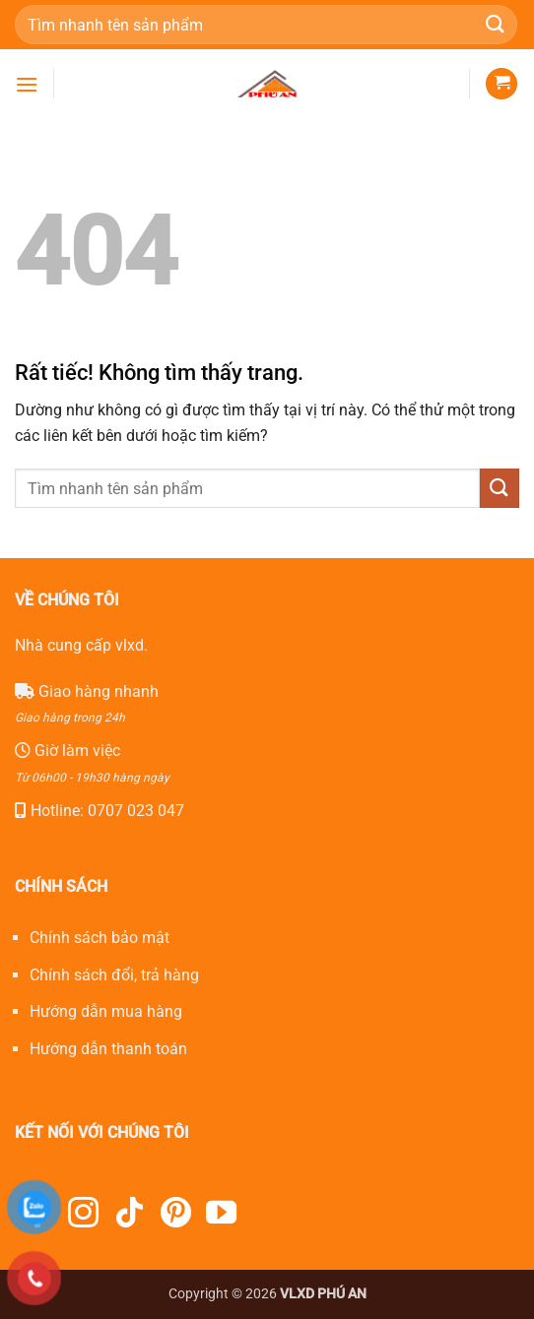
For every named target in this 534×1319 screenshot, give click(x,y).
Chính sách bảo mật (99, 937)
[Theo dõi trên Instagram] (83, 1215)
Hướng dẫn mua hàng (106, 1011)
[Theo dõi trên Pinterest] (176, 1215)
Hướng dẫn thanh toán (108, 1048)
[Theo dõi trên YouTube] (221, 1215)
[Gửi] (495, 24)
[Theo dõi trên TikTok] (129, 1215)
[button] (26, 84)
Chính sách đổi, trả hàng (114, 975)
